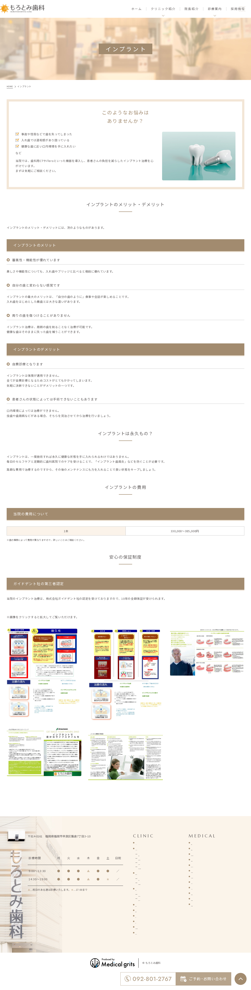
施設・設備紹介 (148, 863)
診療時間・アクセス (151, 858)
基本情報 (144, 854)
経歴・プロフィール (152, 894)
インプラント (200, 887)
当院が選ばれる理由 (152, 883)
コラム (140, 921)
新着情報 (141, 910)
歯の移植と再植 (201, 904)
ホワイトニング (201, 882)
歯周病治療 (198, 848)
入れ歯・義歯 (200, 893)
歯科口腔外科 (200, 859)
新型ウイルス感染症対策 (155, 867)
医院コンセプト (146, 873)
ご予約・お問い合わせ (150, 927)
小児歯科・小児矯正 (204, 854)
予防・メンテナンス (204, 865)
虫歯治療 (197, 843)
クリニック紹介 (146, 848)
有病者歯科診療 (201, 898)
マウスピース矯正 (203, 876)
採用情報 (223, 8)
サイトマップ (144, 932)
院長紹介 (176, 8)
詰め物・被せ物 (201, 870)
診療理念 (144, 878)
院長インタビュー (150, 898)
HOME (139, 843)
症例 (138, 916)
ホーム (121, 8)
